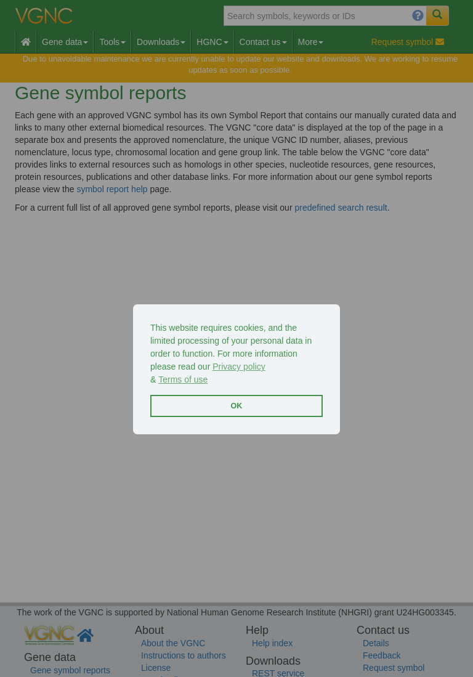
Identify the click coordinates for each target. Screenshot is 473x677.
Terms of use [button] (183, 379)
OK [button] (237, 406)
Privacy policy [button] (238, 366)
